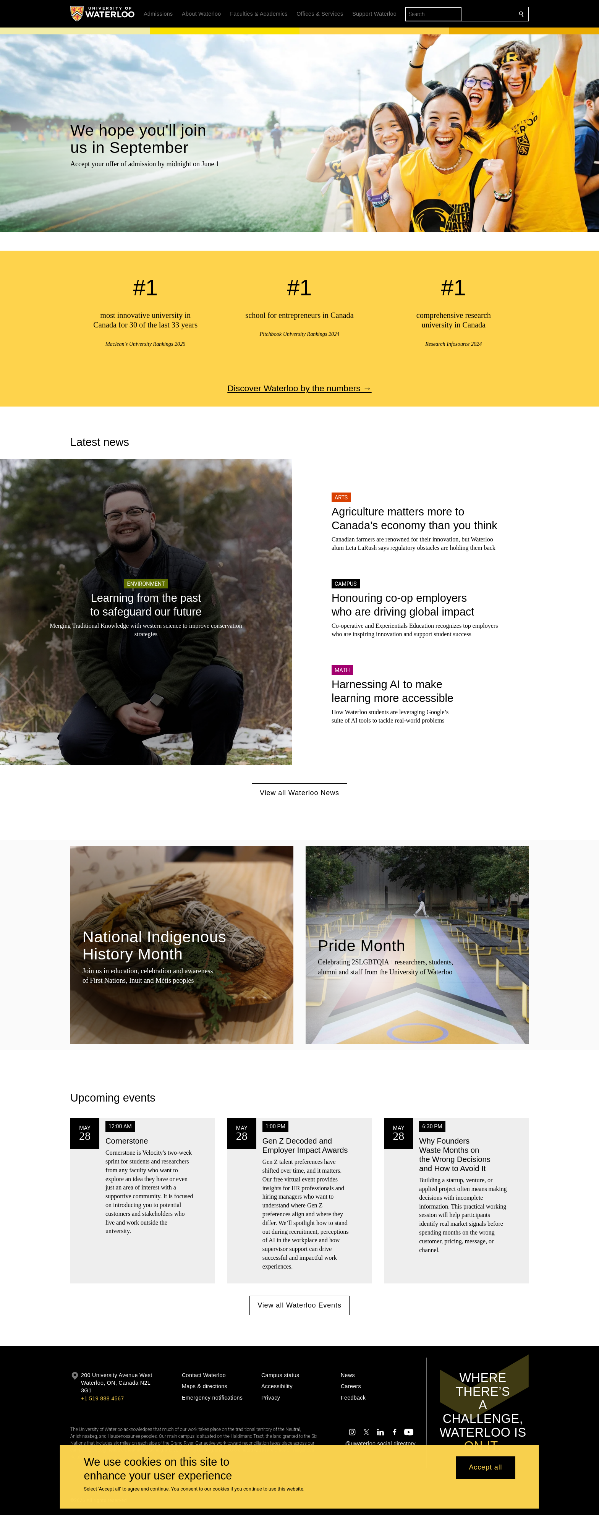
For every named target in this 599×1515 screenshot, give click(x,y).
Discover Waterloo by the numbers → (299, 388)
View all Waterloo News (299, 793)
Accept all (485, 1467)
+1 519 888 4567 (102, 1398)
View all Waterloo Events (299, 1305)
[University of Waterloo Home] (102, 13)
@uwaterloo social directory (380, 1443)
